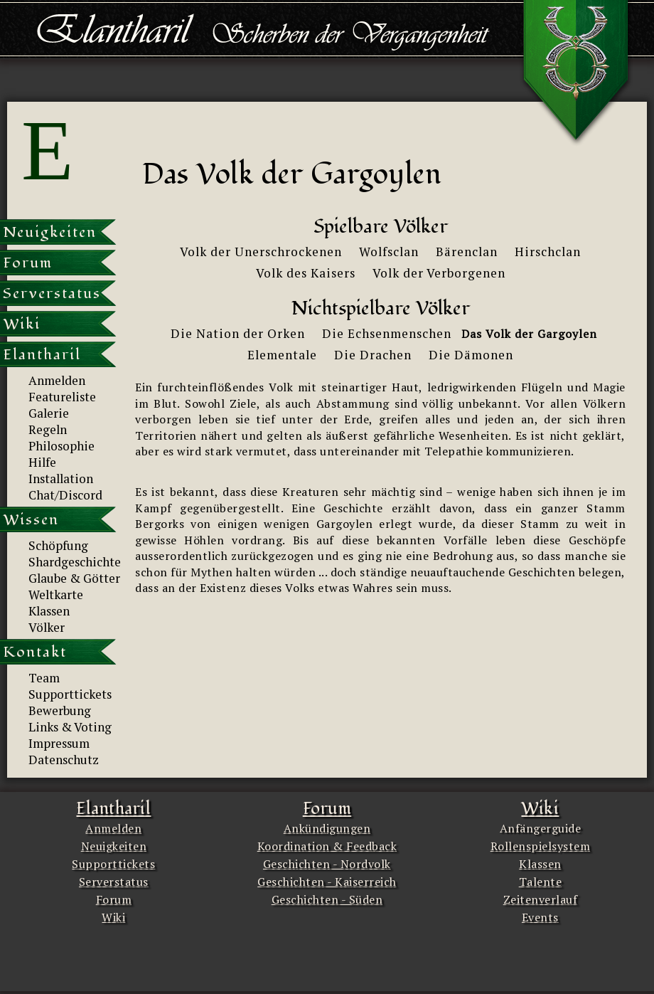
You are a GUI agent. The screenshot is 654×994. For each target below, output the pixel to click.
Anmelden (113, 828)
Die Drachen (373, 355)
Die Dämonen (471, 355)
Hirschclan (548, 251)
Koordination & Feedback (327, 846)
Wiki (113, 917)
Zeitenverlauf (540, 899)
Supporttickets (113, 864)
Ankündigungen (327, 828)
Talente (540, 881)
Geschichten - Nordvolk (327, 864)
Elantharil (113, 808)
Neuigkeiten (114, 846)
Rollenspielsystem (540, 846)
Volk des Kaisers (305, 273)
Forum (114, 899)
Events (540, 917)
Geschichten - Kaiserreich (327, 881)
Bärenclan (467, 251)
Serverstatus (114, 881)
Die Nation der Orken (238, 333)
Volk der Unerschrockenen (261, 251)
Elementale (282, 355)
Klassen (540, 864)
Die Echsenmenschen (386, 333)
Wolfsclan (389, 251)
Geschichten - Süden (327, 899)
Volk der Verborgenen (438, 273)
